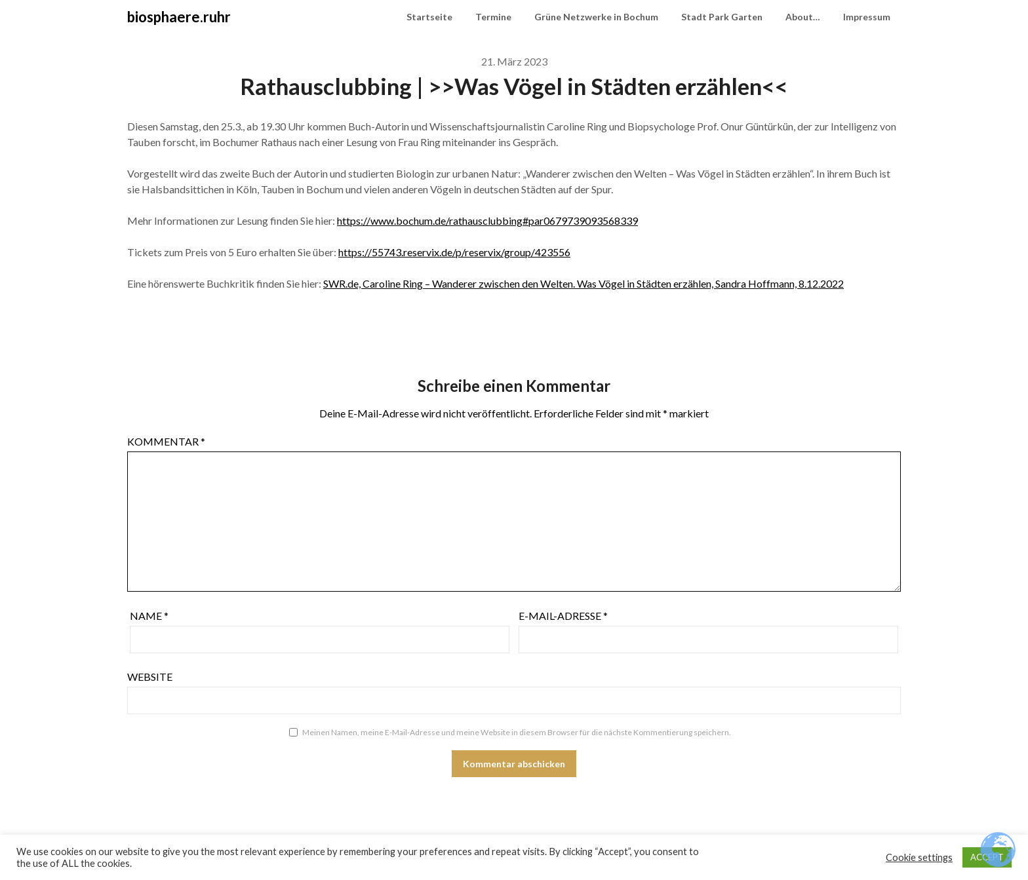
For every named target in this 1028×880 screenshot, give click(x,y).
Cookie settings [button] (919, 857)
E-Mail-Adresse (563, 615)
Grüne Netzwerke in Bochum (596, 16)
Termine (493, 16)
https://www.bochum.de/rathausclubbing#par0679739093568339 (487, 220)
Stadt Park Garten (721, 16)
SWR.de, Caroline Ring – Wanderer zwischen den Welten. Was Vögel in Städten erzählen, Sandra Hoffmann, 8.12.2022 (583, 283)
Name (149, 615)
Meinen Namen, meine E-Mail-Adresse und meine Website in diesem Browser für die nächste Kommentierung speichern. (516, 732)
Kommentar (166, 441)
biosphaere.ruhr (179, 17)
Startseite (429, 16)
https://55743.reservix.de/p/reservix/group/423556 (454, 252)
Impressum (866, 16)
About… (802, 16)
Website (149, 676)
